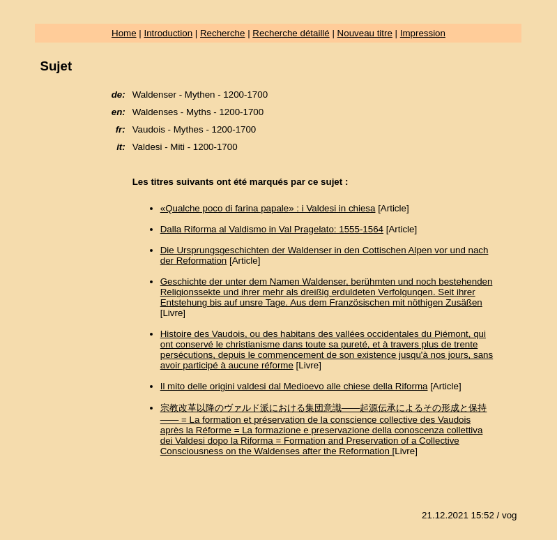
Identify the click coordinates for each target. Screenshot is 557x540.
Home (124, 33)
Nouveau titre (364, 33)
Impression (422, 33)
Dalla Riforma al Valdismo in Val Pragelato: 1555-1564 (271, 229)
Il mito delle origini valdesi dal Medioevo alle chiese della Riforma (294, 386)
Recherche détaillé (290, 33)
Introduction (168, 33)
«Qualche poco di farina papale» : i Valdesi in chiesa (268, 208)
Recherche (222, 33)
